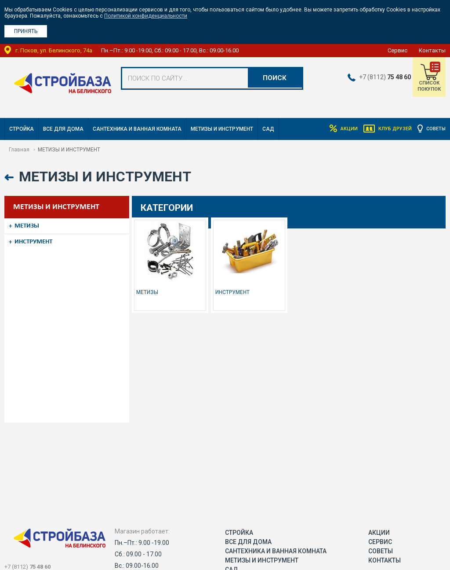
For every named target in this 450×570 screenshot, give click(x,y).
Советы (435, 129)
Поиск (273, 78)
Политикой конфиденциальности (145, 16)
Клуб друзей (389, 129)
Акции (338, 129)
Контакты (432, 50)
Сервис (397, 50)
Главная (19, 150)
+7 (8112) (380, 77)
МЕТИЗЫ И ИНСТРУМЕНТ (222, 129)
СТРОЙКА (21, 129)
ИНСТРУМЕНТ (38, 237)
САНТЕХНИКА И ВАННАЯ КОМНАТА (137, 129)
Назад (9, 177)
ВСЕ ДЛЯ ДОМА (63, 129)
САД (268, 129)
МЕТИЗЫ (31, 224)
